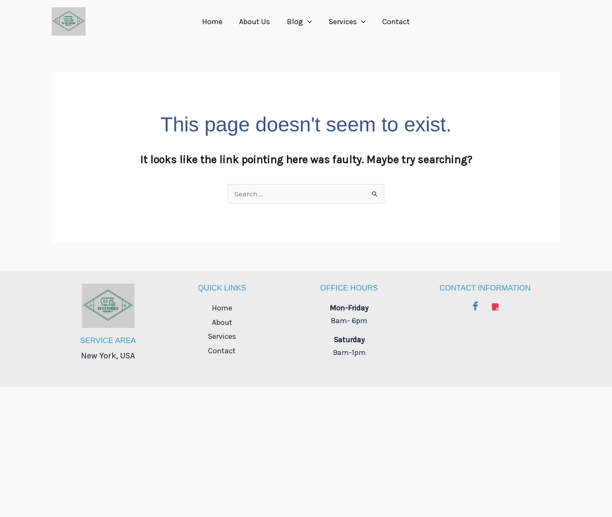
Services (345, 21)
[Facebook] (475, 304)
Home (215, 21)
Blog (299, 21)
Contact (393, 21)
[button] (307, 21)
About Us (256, 21)
